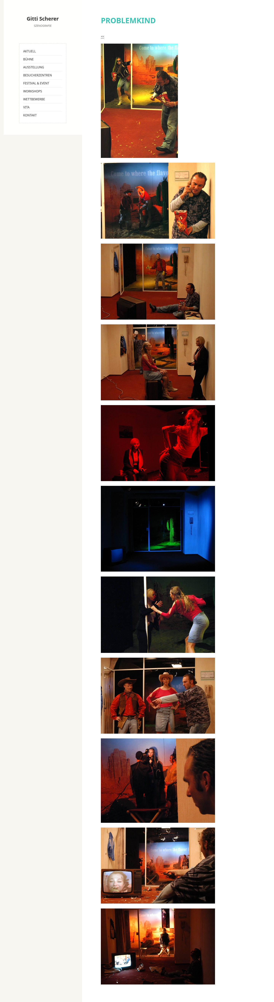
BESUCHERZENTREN (37, 75)
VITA (26, 107)
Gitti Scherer (43, 18)
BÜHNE (28, 59)
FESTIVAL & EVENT (36, 83)
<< (102, 36)
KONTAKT (30, 115)
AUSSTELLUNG (33, 67)
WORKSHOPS (32, 91)
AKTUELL (29, 51)
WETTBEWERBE (34, 99)
